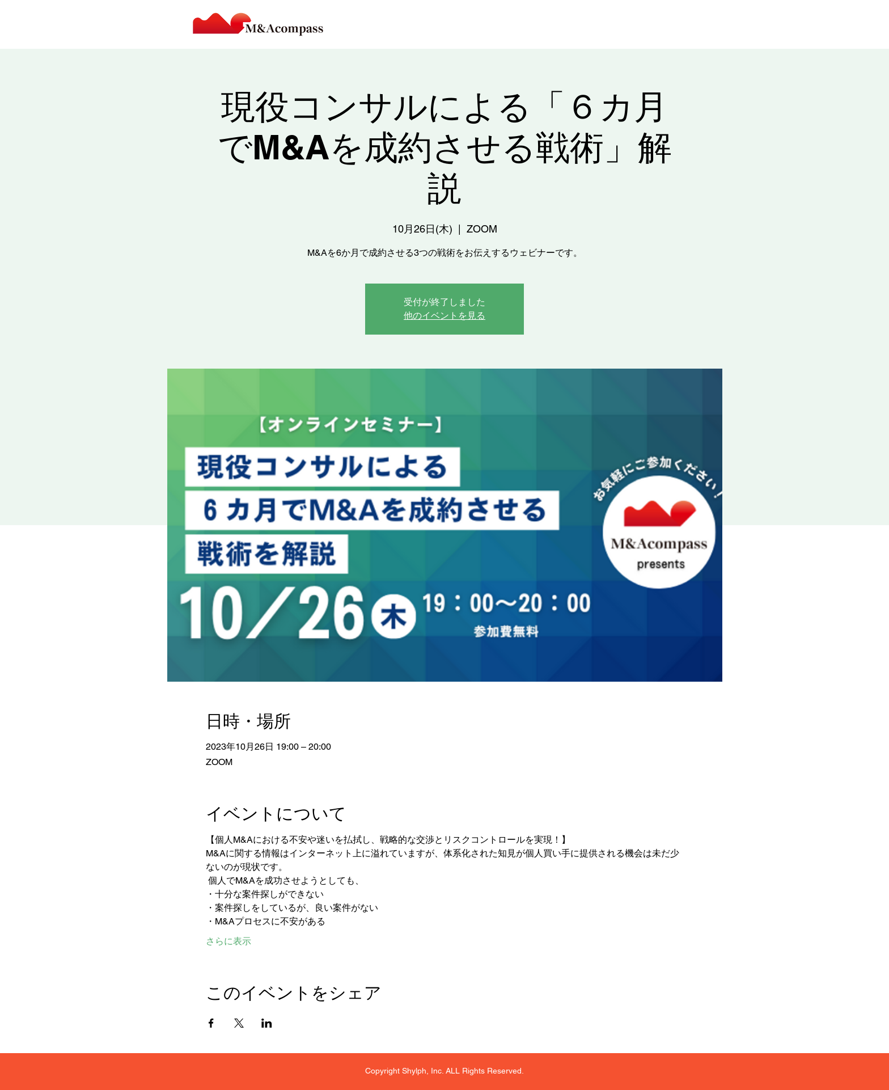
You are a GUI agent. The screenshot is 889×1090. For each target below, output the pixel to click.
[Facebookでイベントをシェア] (211, 1023)
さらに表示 (228, 941)
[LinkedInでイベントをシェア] (266, 1023)
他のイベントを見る (444, 315)
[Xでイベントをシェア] (239, 1023)
